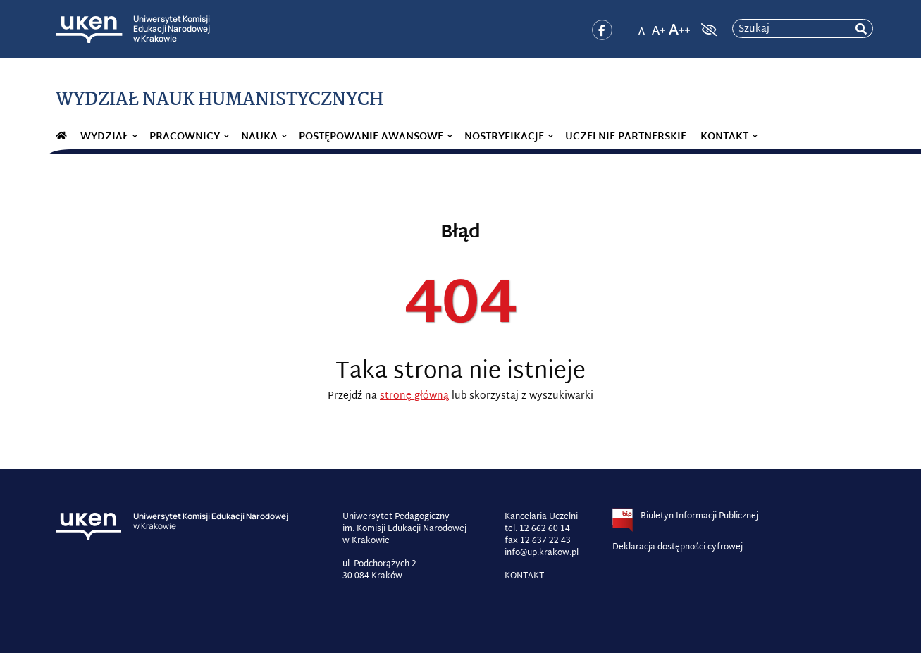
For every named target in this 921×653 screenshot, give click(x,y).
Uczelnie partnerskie (625, 137)
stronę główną (414, 396)
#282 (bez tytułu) (61, 137)
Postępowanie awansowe (371, 137)
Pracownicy (184, 137)
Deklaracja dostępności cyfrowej (677, 547)
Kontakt (724, 137)
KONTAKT (524, 576)
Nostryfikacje (504, 137)
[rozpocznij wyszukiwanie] (861, 29)
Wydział (104, 137)
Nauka (259, 137)
